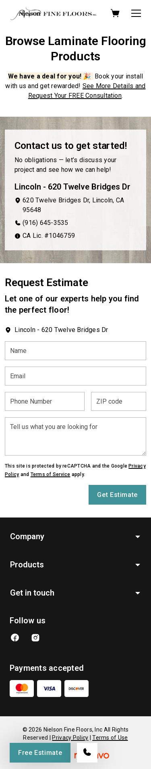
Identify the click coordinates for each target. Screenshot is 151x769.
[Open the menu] (136, 13)
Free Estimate (40, 753)
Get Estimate (117, 495)
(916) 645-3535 (45, 223)
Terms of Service (50, 474)
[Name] (75, 350)
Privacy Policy (70, 737)
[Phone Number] (45, 401)
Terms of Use (110, 737)
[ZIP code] (118, 401)
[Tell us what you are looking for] (75, 436)
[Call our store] (87, 753)
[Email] (75, 376)
